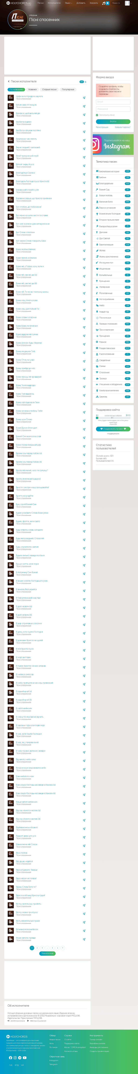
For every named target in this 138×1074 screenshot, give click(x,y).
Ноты (51, 1043)
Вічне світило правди (26, 938)
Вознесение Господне (113, 214)
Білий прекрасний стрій (27, 156)
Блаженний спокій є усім (27, 190)
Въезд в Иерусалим (113, 226)
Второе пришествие (113, 220)
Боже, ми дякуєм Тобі (25, 351)
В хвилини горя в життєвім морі (30, 725)
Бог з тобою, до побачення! (28, 207)
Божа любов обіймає (25, 249)
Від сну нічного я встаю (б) (28, 819)
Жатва (113, 250)
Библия (113, 177)
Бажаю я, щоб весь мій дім (28, 113)
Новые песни (54, 1040)
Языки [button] (68, 3)
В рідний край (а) (24, 691)
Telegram (53, 1064)
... (47, 948)
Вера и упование (113, 208)
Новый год (113, 311)
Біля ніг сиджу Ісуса (25, 164)
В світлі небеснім (24, 708)
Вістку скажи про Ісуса (26, 912)
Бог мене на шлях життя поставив (32, 215)
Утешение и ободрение (113, 384)
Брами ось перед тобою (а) (29, 453)
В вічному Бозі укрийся (26, 589)
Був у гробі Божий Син (26, 504)
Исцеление (113, 269)
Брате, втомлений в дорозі (28, 479)
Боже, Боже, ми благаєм (27, 326)
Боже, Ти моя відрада (25, 385)
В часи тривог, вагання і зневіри (30, 751)
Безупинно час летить (26, 139)
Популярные (68, 90)
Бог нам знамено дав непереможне (33, 224)
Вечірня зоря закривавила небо (31, 768)
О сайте (67, 1040)
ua (22, 1065)
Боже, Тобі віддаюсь (25, 394)
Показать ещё (47, 953)
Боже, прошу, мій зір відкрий (28, 377)
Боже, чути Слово (24, 419)
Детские (113, 232)
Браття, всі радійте (24, 496)
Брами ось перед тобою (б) (29, 462)
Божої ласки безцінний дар (28, 445)
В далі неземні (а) (24, 606)
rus (10, 1065)
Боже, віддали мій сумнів (27, 334)
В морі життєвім (23, 657)
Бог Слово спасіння (25, 232)
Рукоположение (113, 354)
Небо (113, 305)
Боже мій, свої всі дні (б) (26, 283)
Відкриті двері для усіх (26, 836)
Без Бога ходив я (23, 122)
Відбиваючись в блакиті (27, 827)
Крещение (113, 281)
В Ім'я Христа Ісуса (25, 649)
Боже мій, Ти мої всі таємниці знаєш (32, 292)
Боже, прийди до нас (25, 368)
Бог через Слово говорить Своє (31, 241)
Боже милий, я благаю (26, 258)
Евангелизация (113, 244)
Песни (41, 3)
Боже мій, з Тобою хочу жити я (30, 266)
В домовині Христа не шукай (29, 640)
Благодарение (113, 183)
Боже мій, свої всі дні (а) (26, 275)
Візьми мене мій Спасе (26, 844)
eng (17, 1065)
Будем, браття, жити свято (28, 521)
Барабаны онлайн (97, 1043)
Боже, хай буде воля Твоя (27, 402)
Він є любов (21, 853)
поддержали (113, 434)
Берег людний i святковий (28, 147)
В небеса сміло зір (25, 674)
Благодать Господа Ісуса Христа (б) (32, 181)
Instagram (53, 1060)
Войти (113, 121)
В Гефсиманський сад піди (28, 598)
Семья (113, 366)
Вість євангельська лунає (28, 921)
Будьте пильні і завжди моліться (30, 555)
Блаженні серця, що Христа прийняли (34, 198)
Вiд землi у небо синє (26, 759)
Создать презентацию (99, 1051)
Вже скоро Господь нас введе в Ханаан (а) (35, 785)
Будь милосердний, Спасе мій (30, 538)
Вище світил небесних (26, 802)
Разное (113, 342)
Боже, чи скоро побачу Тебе (29, 411)
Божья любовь (113, 195)
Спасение (113, 372)
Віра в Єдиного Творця (26, 870)
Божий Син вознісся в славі (28, 436)
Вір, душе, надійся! (24, 861)
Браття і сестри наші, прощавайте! (32, 487)
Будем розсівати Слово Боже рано (32, 513)
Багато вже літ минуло (26, 105)
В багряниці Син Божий (27, 572)
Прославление (113, 330)
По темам (53, 1047)
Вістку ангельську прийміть (28, 904)
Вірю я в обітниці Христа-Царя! (30, 895)
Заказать (94, 3)
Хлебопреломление (113, 390)
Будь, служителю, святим (27, 547)
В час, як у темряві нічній (27, 742)
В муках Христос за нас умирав (31, 666)
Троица (113, 378)
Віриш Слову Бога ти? (26, 887)
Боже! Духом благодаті (26, 428)
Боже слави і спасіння (26, 317)
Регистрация (102, 127)
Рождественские (113, 348)
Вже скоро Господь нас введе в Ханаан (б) (35, 793)
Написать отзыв (70, 1051)
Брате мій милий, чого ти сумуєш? (32, 470)
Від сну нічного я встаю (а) (28, 810)
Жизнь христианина (113, 256)
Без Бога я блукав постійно (28, 130)
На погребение (113, 299)
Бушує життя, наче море (27, 564)
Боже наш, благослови (26, 300)
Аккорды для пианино (99, 1047)
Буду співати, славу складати (29, 530)
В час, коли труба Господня (29, 734)
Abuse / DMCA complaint (75, 1047)
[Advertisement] (47, 55)
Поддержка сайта (71, 1043)
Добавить (81, 3)
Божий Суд (113, 189)
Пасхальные (113, 318)
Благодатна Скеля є (25, 173)
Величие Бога (113, 201)
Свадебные (113, 360)
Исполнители (54, 3)
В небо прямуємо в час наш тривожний (34, 683)
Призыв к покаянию (113, 324)
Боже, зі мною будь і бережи (29, 343)
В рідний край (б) (24, 700)
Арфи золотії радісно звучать (29, 96)
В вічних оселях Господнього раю (32, 581)
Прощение (113, 336)
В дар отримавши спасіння (29, 623)
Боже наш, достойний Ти (27, 309)
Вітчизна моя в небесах (27, 929)
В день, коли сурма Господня (29, 632)
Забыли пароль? (122, 127)
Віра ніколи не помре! (26, 878)
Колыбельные (113, 275)
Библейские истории (113, 171)
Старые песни (49, 90)
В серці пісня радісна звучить (29, 717)
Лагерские (113, 287)
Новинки (32, 90)
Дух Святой (113, 238)
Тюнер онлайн (96, 1040)
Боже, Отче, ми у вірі (25, 360)
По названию (16, 90)
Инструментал (113, 262)
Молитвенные (113, 293)
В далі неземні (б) (24, 615)
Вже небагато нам (25, 776)
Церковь (113, 396)
